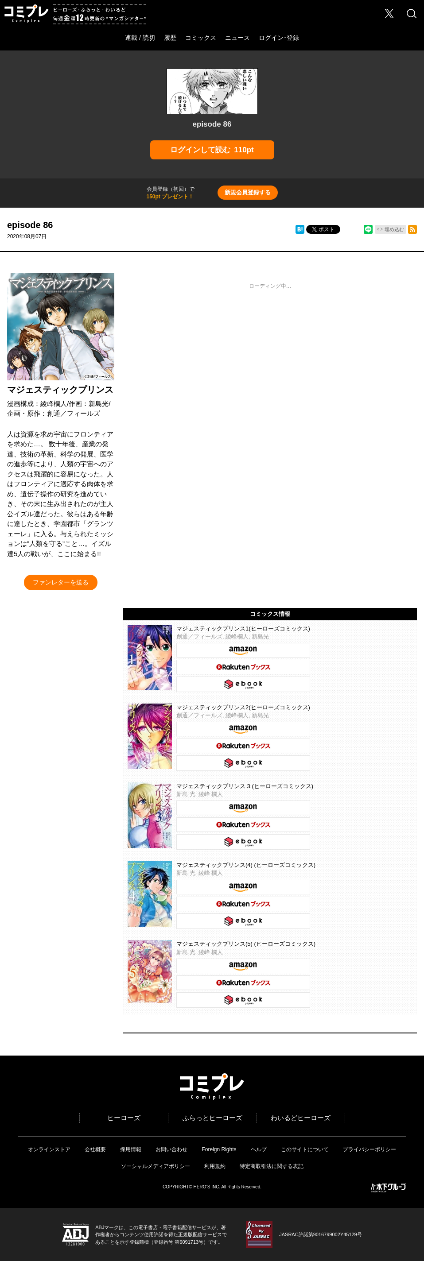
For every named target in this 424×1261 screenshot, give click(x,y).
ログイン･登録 (279, 37)
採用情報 (130, 1149)
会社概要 (95, 1149)
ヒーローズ (123, 1118)
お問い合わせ (171, 1149)
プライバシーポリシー (369, 1149)
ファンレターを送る (61, 582)
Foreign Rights (219, 1149)
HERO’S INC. (207, 1186)
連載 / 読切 (140, 37)
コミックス (200, 37)
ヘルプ (259, 1149)
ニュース (237, 37)
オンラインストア (49, 1149)
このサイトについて (305, 1149)
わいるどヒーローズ (301, 1118)
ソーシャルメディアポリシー (155, 1166)
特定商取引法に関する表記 (271, 1166)
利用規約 (215, 1166)
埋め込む (394, 229)
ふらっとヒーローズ (212, 1118)
